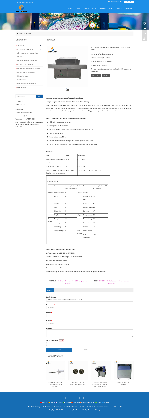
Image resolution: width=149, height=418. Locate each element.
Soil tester (20, 45)
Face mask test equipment (25, 64)
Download (102, 9)
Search (39, 96)
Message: (49, 328)
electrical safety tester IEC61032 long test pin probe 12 (54, 384)
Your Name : (51, 305)
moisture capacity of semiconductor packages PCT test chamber (100, 384)
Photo (110, 9)
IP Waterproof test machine (26, 57)
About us (77, 9)
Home (70, 9)
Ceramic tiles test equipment (26, 83)
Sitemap (97, 410)
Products (86, 9)
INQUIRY (95, 75)
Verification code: (52, 340)
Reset (86, 350)
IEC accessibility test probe (26, 49)
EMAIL (105, 75)
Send (59, 350)
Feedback (119, 9)
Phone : (49, 313)
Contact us (128, 9)
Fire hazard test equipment (26, 72)
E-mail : (49, 320)
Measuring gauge (23, 76)
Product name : (52, 297)
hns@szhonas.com (27, 116)
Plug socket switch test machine (27, 53)
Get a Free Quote (129, 2)
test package (21, 87)
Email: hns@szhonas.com (24, 2)
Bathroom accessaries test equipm (28, 68)
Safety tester (21, 80)
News (94, 9)
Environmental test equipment (27, 61)
